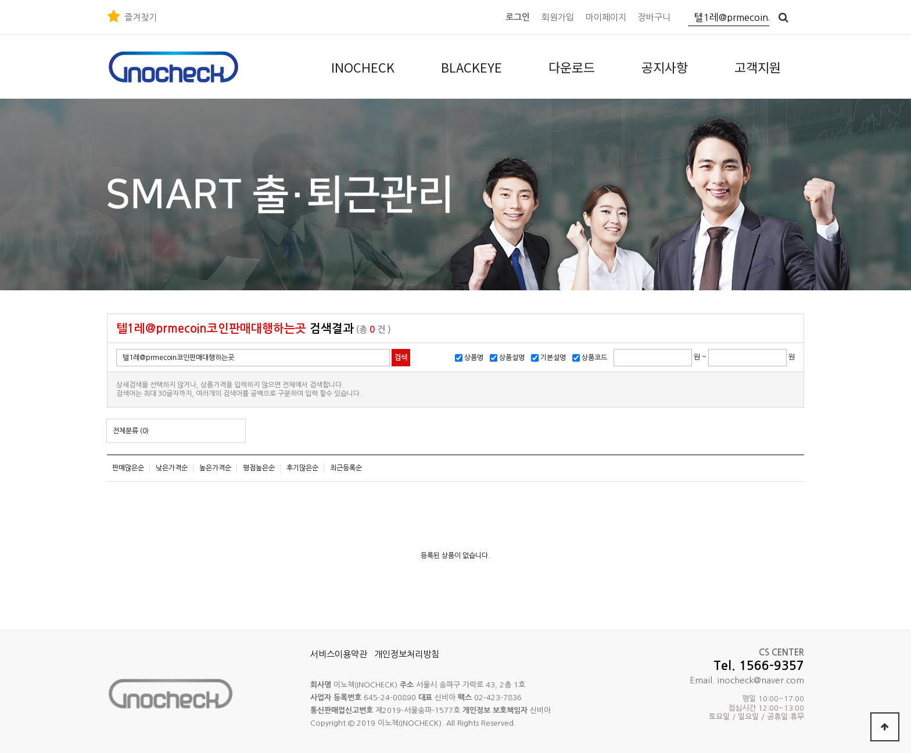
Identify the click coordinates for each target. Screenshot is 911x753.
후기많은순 (302, 467)
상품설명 (512, 357)
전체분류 (131, 430)
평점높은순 (259, 467)
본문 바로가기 (0, 0)
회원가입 (557, 17)
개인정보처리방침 (406, 654)
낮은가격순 (172, 467)
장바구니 (654, 17)
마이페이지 (606, 17)
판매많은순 (128, 467)
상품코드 (594, 357)
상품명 (473, 357)
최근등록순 (346, 467)
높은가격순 (215, 467)
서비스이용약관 (338, 654)
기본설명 (553, 357)
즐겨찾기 (140, 17)
